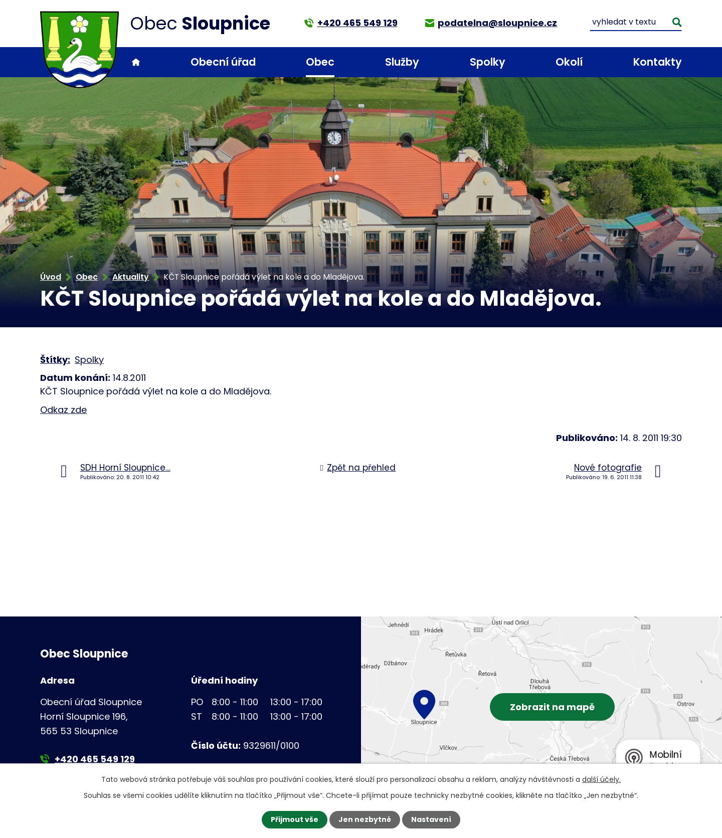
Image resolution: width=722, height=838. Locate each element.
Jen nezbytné (364, 819)
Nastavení (431, 819)
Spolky (487, 62)
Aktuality (130, 277)
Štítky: (55, 359)
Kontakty (657, 62)
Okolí (569, 62)
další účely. (601, 779)
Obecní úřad (223, 62)
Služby (402, 62)
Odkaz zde (63, 409)
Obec (320, 62)
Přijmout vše (294, 819)
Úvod (136, 62)
